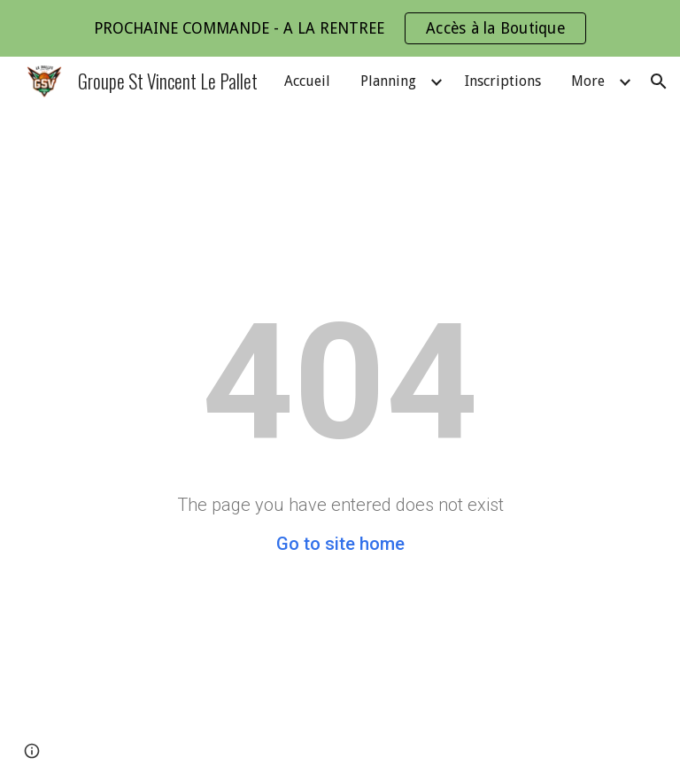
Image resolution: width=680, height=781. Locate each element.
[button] (659, 81)
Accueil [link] (307, 81)
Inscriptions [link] (503, 81)
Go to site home (340, 543)
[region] (340, 28)
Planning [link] (388, 81)
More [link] (588, 81)
